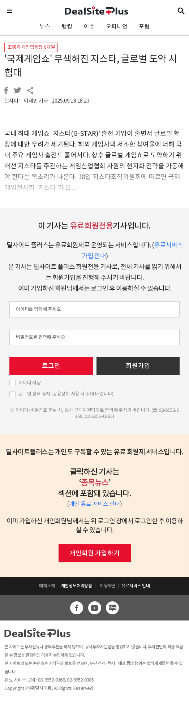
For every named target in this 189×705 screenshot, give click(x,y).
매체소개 (47, 585)
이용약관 (107, 585)
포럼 (144, 26)
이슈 (89, 26)
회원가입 (138, 366)
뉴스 (44, 26)
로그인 (51, 366)
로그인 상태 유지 (65, 394)
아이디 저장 (29, 383)
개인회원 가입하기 (94, 553)
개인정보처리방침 (76, 585)
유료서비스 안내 (135, 585)
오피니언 (116, 26)
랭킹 (66, 26)
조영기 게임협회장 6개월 (31, 47)
